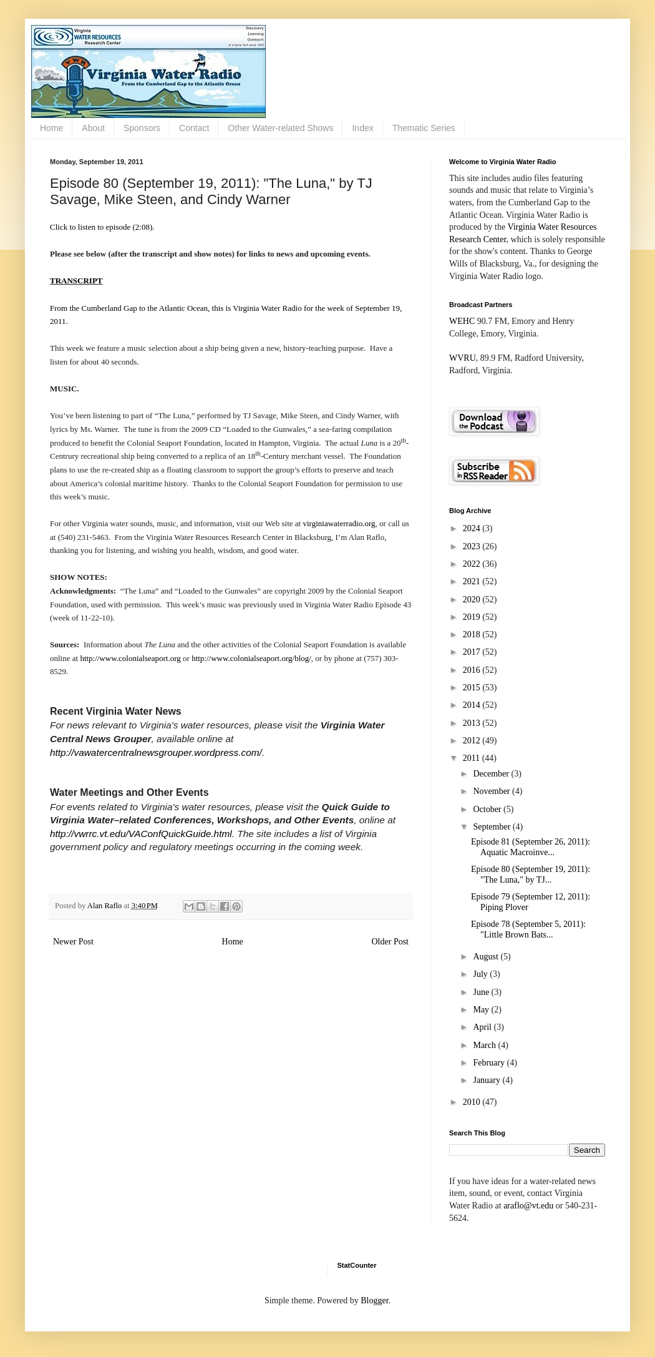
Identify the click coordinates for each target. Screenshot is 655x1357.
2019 (473, 617)
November (492, 791)
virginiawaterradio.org (339, 523)
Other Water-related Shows (280, 128)
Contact (194, 128)
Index (362, 128)
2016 (473, 670)
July (481, 974)
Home (51, 128)
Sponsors (142, 128)
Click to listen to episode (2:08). (102, 227)
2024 (473, 528)
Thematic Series (423, 128)
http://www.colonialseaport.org (130, 658)
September (492, 826)
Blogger (374, 1300)
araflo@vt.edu (528, 1205)
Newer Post (73, 941)
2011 (472, 758)
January (487, 1080)
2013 (473, 723)
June (482, 992)
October (488, 809)
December (492, 773)
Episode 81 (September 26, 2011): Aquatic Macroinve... (530, 847)
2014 (473, 705)
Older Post (390, 941)
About (93, 128)
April (483, 1027)
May (482, 1009)
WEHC (462, 321)
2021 (473, 581)
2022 (473, 564)
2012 (473, 740)
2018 (473, 634)
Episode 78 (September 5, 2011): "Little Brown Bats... (528, 929)
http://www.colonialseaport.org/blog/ (251, 658)
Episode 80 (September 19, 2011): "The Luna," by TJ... (530, 874)
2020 (473, 599)
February (490, 1062)
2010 (473, 1102)
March (485, 1045)
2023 (473, 546)
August (486, 956)
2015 (473, 687)
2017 (473, 652)
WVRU (462, 358)
